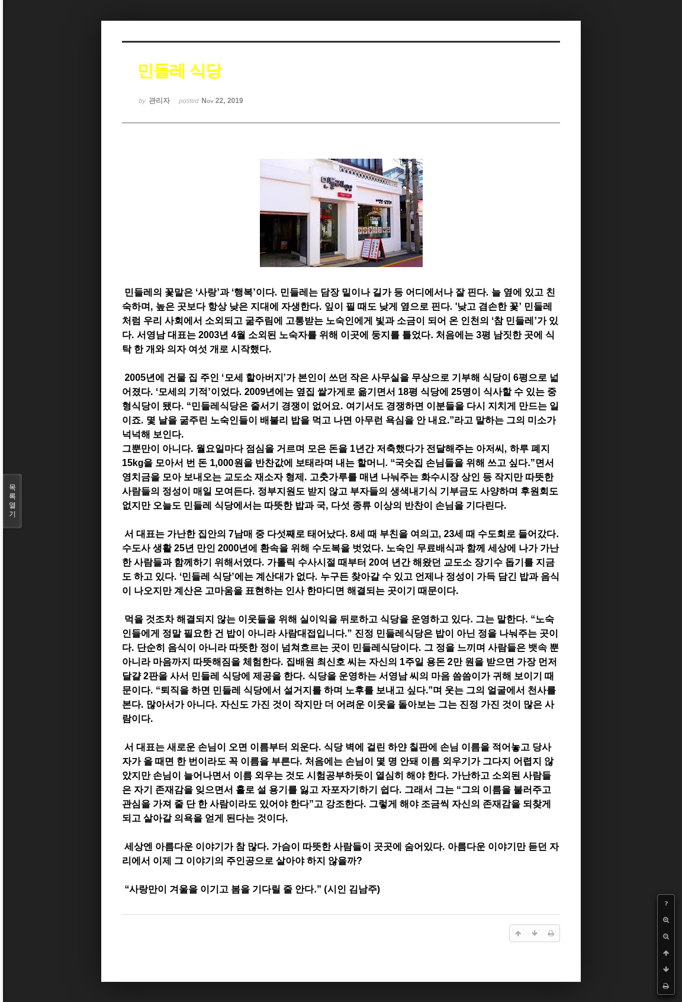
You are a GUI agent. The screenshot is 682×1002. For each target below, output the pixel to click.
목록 (12, 501)
